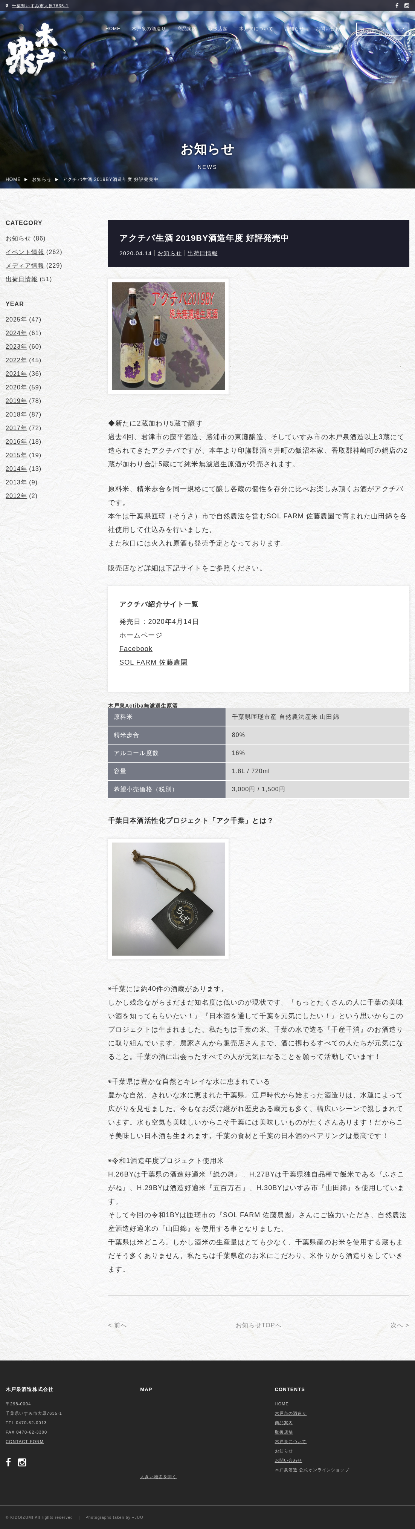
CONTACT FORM (25, 1441)
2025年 (16, 319)
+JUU (137, 1517)
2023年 (16, 346)
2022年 (16, 360)
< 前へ (117, 1325)
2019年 (16, 401)
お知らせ (294, 28)
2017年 (16, 428)
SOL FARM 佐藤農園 (153, 662)
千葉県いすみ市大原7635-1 (40, 5)
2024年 (16, 333)
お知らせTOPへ (259, 1325)
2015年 (16, 455)
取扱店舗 (218, 28)
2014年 (16, 469)
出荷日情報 (203, 253)
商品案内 (187, 28)
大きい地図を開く (158, 1476)
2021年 (16, 374)
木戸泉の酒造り (149, 28)
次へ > (400, 1325)
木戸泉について (256, 28)
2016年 (16, 441)
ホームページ (141, 635)
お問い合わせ (330, 28)
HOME (113, 28)
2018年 (16, 414)
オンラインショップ (383, 29)
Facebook (136, 649)
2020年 (16, 387)
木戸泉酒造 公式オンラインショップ (312, 1470)
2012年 (16, 496)
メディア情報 (25, 265)
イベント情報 (25, 252)
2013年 (16, 482)
